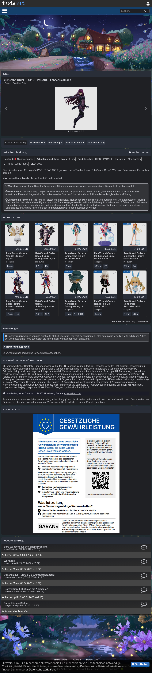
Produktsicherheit (75, 144)
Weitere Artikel (37, 144)
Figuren (8, 84)
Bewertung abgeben (16, 348)
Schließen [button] (140, 664)
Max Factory (134, 160)
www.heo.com (73, 395)
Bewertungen (55, 144)
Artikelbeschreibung (15, 144)
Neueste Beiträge (13, 542)
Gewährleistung (96, 144)
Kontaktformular (34, 403)
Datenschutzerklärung (43, 669)
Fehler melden (139, 153)
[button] (4, 11)
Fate (24, 84)
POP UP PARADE (103, 160)
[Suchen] (145, 11)
